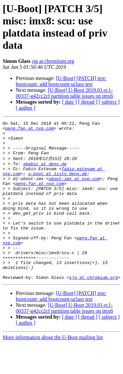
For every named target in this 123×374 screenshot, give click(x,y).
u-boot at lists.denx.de (57, 184)
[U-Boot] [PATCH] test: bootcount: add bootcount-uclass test (61, 81)
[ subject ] (109, 102)
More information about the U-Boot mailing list (53, 368)
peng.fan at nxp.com (29, 130)
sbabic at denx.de (45, 172)
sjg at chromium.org (53, 61)
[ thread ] (87, 102)
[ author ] (25, 108)
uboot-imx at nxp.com (74, 190)
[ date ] (69, 102)
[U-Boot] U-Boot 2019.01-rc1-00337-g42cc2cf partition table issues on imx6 (64, 93)
